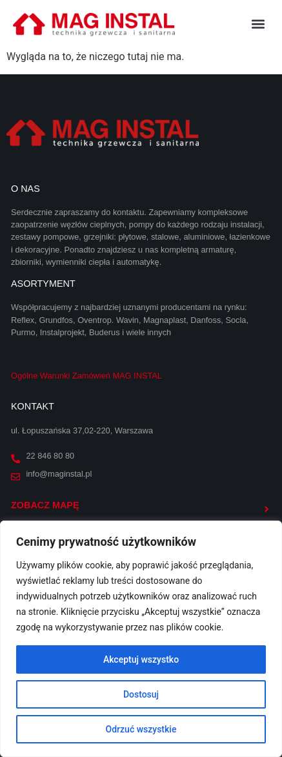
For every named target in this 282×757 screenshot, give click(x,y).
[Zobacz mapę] (266, 508)
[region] (141, 639)
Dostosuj (141, 694)
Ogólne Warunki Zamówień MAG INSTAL (86, 375)
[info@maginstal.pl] (15, 476)
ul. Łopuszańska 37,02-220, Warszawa (82, 430)
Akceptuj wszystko (141, 659)
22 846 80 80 (50, 456)
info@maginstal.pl (59, 474)
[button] (258, 23)
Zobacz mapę (45, 505)
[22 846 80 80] (15, 458)
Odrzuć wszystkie (141, 729)
